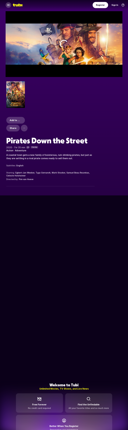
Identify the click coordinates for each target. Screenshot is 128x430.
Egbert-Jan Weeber (24, 172)
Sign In (114, 5)
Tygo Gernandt (43, 172)
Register (100, 5)
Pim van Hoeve (26, 179)
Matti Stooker (58, 172)
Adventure (20, 150)
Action (9, 150)
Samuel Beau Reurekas (77, 172)
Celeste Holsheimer (16, 175)
